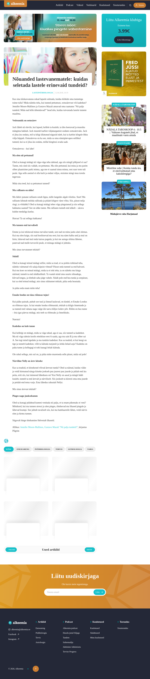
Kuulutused (104, 5)
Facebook (13, 634)
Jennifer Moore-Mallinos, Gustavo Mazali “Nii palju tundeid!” (49, 427)
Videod (79, 5)
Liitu (99, 592)
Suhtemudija (68, 642)
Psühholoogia (42, 449)
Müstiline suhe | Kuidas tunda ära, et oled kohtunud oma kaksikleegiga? (124, 171)
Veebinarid (91, 5)
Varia (90, 449)
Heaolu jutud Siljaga (71, 633)
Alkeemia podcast (70, 628)
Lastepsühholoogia (42, 93)
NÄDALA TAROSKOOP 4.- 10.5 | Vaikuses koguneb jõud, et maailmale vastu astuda (124, 132)
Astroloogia (75, 449)
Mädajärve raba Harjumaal (124, 214)
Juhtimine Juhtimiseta (72, 647)
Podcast (69, 5)
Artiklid (59, 5)
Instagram (14, 639)
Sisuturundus (119, 5)
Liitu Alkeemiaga (124, 40)
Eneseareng (23, 449)
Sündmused (95, 633)
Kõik (8, 449)
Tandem (66, 638)
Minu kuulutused (97, 638)
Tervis (59, 449)
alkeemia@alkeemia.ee (19, 629)
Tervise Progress (69, 652)
